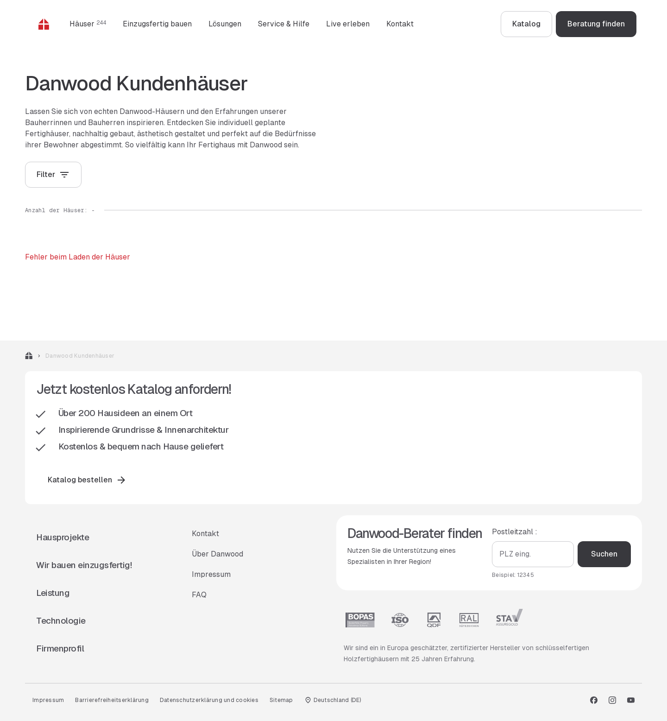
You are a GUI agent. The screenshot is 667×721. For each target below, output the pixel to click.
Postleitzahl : (514, 531)
